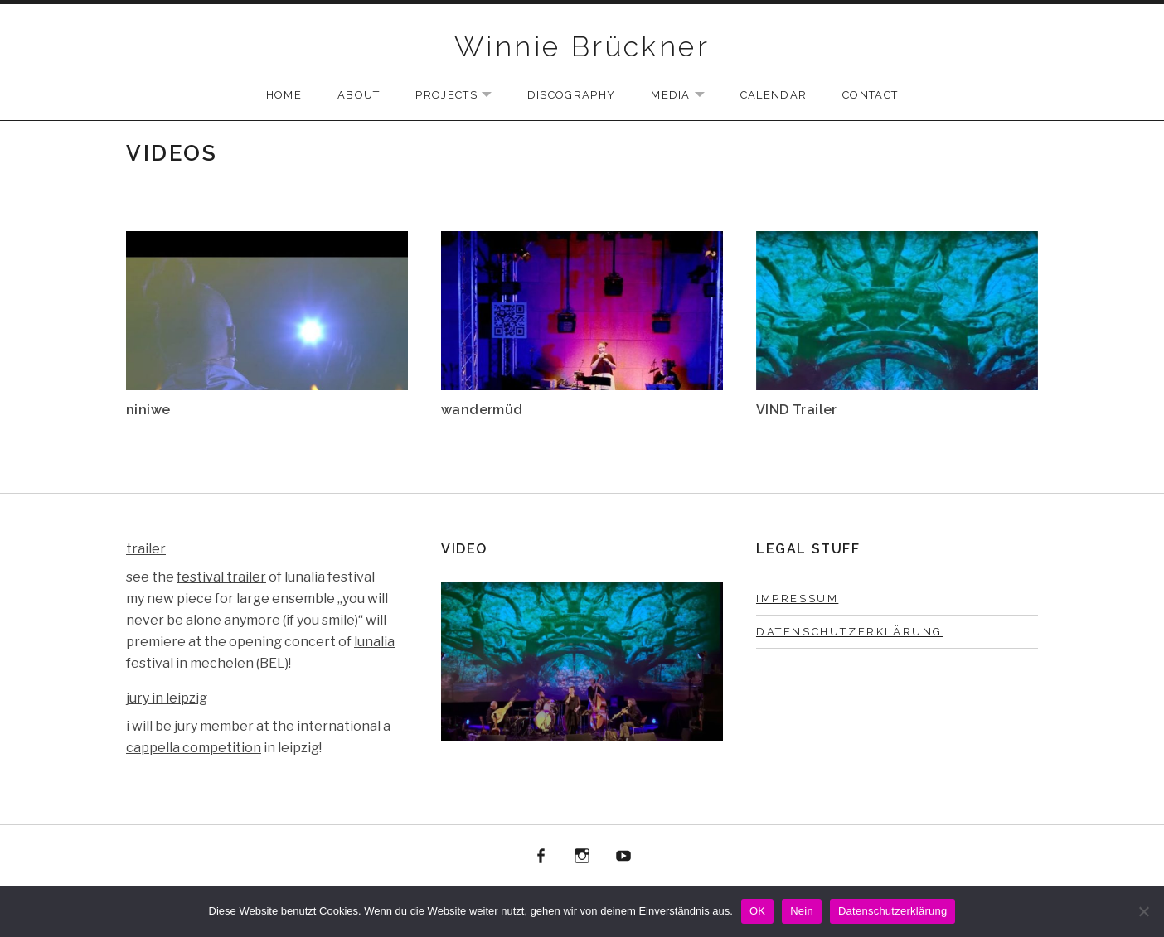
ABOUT (359, 95)
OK (757, 911)
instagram (582, 857)
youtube (623, 857)
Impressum (797, 598)
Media (686, 96)
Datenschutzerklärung (849, 631)
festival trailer (221, 577)
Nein (801, 911)
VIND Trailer (796, 410)
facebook (541, 857)
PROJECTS (461, 96)
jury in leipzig (166, 698)
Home (284, 95)
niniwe (148, 410)
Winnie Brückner (582, 46)
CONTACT (870, 95)
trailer (146, 549)
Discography (571, 95)
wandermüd (482, 410)
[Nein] (1143, 911)
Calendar (773, 95)
